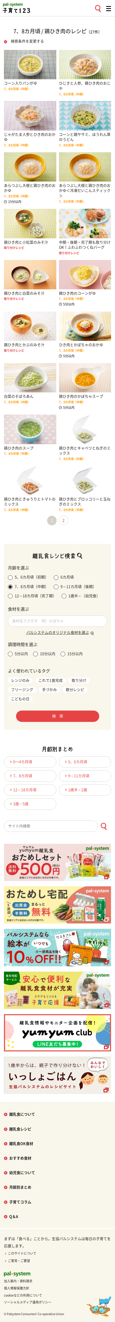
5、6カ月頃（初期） (28, 577)
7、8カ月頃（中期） (28, 587)
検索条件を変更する (27, 41)
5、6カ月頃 (75, 761)
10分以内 (44, 654)
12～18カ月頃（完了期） (32, 596)
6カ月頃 (64, 577)
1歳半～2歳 (75, 789)
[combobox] (57, 826)
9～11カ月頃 (76, 775)
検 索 (57, 716)
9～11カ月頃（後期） (75, 587)
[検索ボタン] (103, 826)
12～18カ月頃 (22, 789)
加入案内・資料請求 (18, 1281)
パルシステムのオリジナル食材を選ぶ (57, 632)
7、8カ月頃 (20, 775)
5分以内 (18, 654)
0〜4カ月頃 (20, 761)
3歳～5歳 (18, 803)
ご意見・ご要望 (17, 1260)
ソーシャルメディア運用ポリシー (27, 1302)
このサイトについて (20, 1253)
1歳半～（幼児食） (81, 596)
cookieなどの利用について (23, 1295)
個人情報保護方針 (16, 1288)
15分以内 (72, 654)
